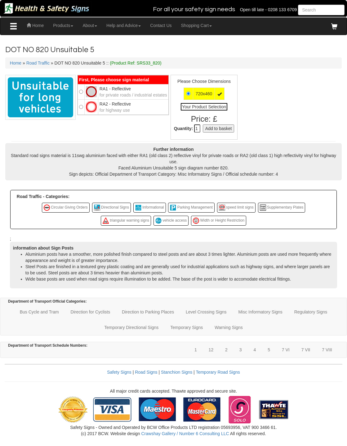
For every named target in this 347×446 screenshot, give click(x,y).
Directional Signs (111, 208)
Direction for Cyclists (90, 311)
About (89, 25)
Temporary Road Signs (218, 372)
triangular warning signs (126, 221)
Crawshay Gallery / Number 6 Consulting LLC (185, 433)
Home (35, 25)
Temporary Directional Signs (131, 327)
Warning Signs (229, 327)
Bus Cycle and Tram (39, 311)
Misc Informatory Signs (260, 311)
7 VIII (327, 349)
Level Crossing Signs (206, 311)
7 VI (286, 349)
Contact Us (160, 25)
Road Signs (146, 372)
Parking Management (191, 208)
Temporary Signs (186, 327)
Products (63, 25)
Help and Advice (123, 25)
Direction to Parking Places (148, 311)
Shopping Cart (196, 25)
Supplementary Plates (282, 208)
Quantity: (183, 128)
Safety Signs (119, 372)
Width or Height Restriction (218, 221)
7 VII (305, 349)
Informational (149, 208)
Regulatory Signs (310, 311)
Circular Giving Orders (66, 208)
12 (211, 349)
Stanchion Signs (176, 372)
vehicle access (171, 221)
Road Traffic (38, 63)
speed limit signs (236, 208)
